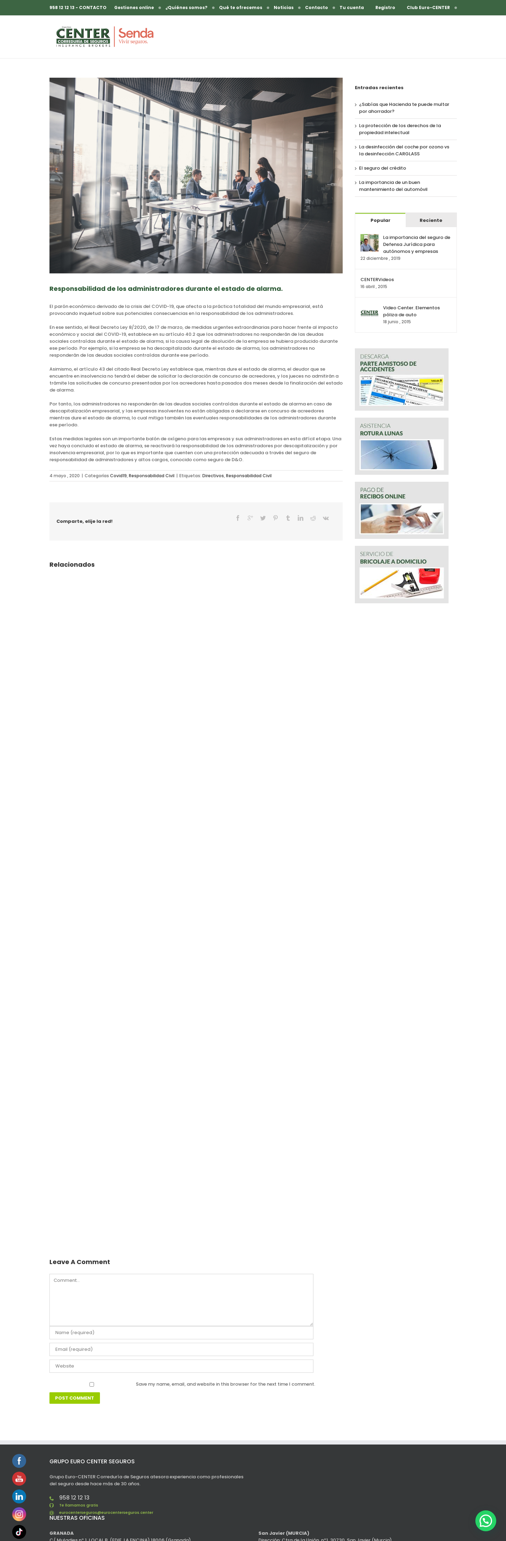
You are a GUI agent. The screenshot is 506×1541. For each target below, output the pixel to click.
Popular (380, 220)
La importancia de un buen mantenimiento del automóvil (393, 186)
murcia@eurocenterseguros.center (298, 1535)
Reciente (431, 220)
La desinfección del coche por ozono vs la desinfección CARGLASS (404, 150)
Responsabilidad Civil (151, 476)
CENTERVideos (377, 279)
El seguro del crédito (382, 168)
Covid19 (118, 476)
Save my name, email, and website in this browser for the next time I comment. (225, 1372)
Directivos (213, 476)
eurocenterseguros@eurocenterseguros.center (106, 1500)
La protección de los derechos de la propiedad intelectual (400, 129)
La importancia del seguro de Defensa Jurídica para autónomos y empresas (416, 244)
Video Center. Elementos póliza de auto (411, 311)
